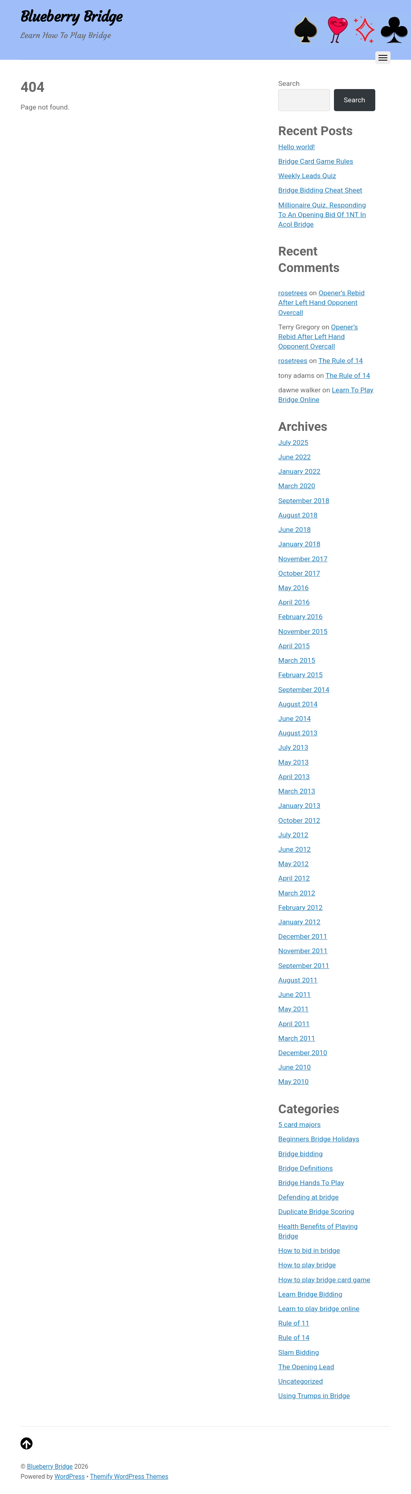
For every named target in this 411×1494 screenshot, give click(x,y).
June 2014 (294, 719)
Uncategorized (300, 1381)
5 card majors (299, 1124)
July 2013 (293, 747)
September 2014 (303, 690)
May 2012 (293, 864)
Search (288, 83)
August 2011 (297, 980)
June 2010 (294, 1067)
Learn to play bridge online (318, 1309)
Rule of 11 (293, 1323)
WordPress (70, 1476)
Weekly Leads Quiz (307, 176)
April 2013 (293, 777)
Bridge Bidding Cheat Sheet (320, 190)
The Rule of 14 (340, 361)
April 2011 (293, 1024)
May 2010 (293, 1082)
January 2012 (299, 922)
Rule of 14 (293, 1338)
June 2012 (294, 849)
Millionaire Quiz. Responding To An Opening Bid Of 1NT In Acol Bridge (322, 214)
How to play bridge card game (324, 1280)
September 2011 (303, 966)
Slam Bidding (298, 1352)
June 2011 (294, 995)
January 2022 (299, 471)
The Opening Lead (306, 1367)
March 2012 (296, 893)
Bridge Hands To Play (311, 1183)
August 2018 (297, 515)
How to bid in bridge (309, 1250)
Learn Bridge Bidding (310, 1294)
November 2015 (303, 631)
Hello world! (296, 147)
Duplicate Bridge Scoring (316, 1212)
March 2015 (296, 660)
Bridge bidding (300, 1154)
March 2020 (296, 486)
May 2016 (293, 588)
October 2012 (299, 820)
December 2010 (302, 1053)
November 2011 (303, 951)
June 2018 (294, 530)
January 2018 (299, 544)
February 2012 (300, 907)
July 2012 (293, 835)
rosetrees (292, 293)
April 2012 (293, 878)
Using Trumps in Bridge (314, 1396)
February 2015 (300, 675)
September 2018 (303, 501)
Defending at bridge (308, 1197)
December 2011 (302, 936)
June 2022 (294, 457)
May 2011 (293, 1009)
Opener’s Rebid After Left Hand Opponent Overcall (321, 302)
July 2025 (293, 442)
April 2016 (293, 602)
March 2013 (296, 791)
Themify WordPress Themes (129, 1476)
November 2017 (303, 559)
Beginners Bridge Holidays (318, 1139)
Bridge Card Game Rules (315, 161)
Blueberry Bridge (50, 1466)
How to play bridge (307, 1265)
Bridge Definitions (305, 1168)
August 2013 (297, 733)
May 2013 (293, 762)
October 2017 (299, 573)
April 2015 (293, 646)
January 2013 (299, 806)
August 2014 (297, 704)
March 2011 (296, 1038)
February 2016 (300, 617)
